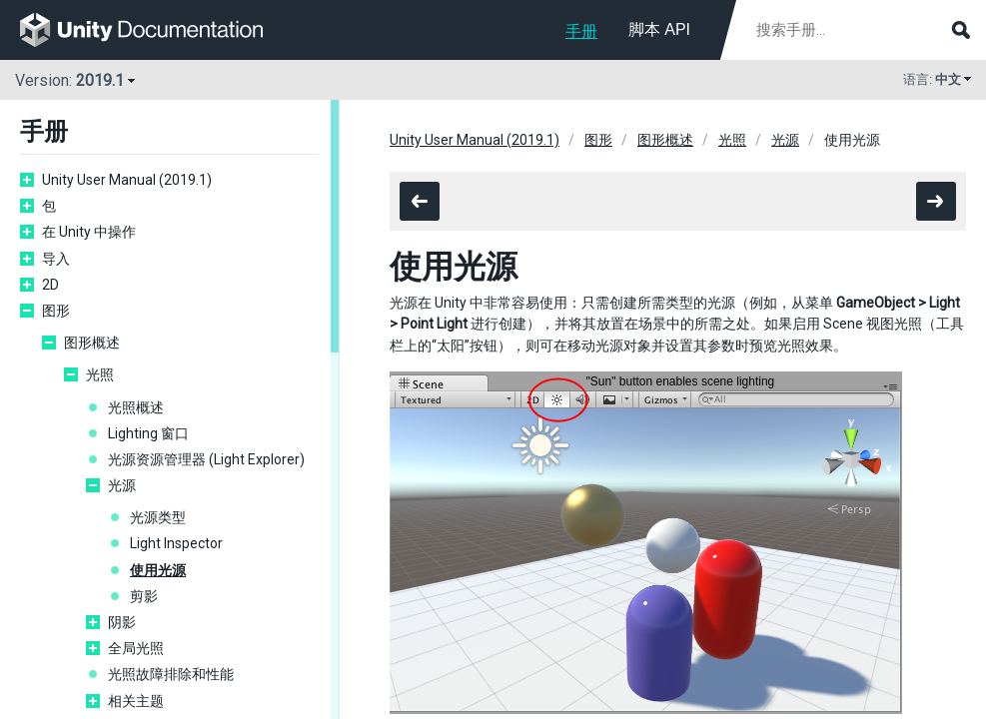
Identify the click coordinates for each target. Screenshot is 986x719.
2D (50, 285)
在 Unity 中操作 (89, 232)
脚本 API (659, 29)
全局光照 (136, 648)
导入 (56, 259)
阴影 (122, 622)
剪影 (144, 596)
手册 (581, 31)
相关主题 (136, 701)
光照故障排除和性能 (171, 674)
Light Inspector (176, 543)
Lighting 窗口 (148, 433)
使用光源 (158, 570)
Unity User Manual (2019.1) (127, 180)
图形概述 (92, 343)
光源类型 (158, 517)
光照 (100, 374)
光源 (122, 485)
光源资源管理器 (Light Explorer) (206, 459)
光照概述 (136, 407)
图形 (56, 311)
